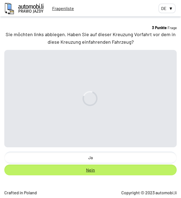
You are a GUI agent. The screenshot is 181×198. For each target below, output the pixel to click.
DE (167, 8)
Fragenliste (63, 8)
